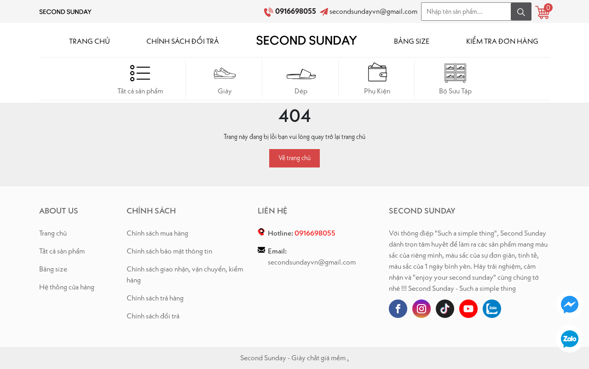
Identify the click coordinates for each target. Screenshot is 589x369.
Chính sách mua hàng (157, 233)
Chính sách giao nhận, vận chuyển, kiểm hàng (185, 274)
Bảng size (53, 269)
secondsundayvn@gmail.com (373, 11)
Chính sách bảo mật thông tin (169, 251)
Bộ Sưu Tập (455, 78)
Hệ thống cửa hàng (66, 287)
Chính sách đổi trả (153, 316)
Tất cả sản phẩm (140, 78)
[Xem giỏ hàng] (542, 12)
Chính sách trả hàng (155, 298)
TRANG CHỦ (89, 41)
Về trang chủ (294, 157)
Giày (224, 78)
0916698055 (296, 11)
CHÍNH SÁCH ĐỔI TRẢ (182, 41)
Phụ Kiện (377, 78)
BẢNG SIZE (412, 41)
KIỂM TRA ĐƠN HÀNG (502, 41)
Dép (301, 78)
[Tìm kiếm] (521, 11)
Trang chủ (53, 233)
